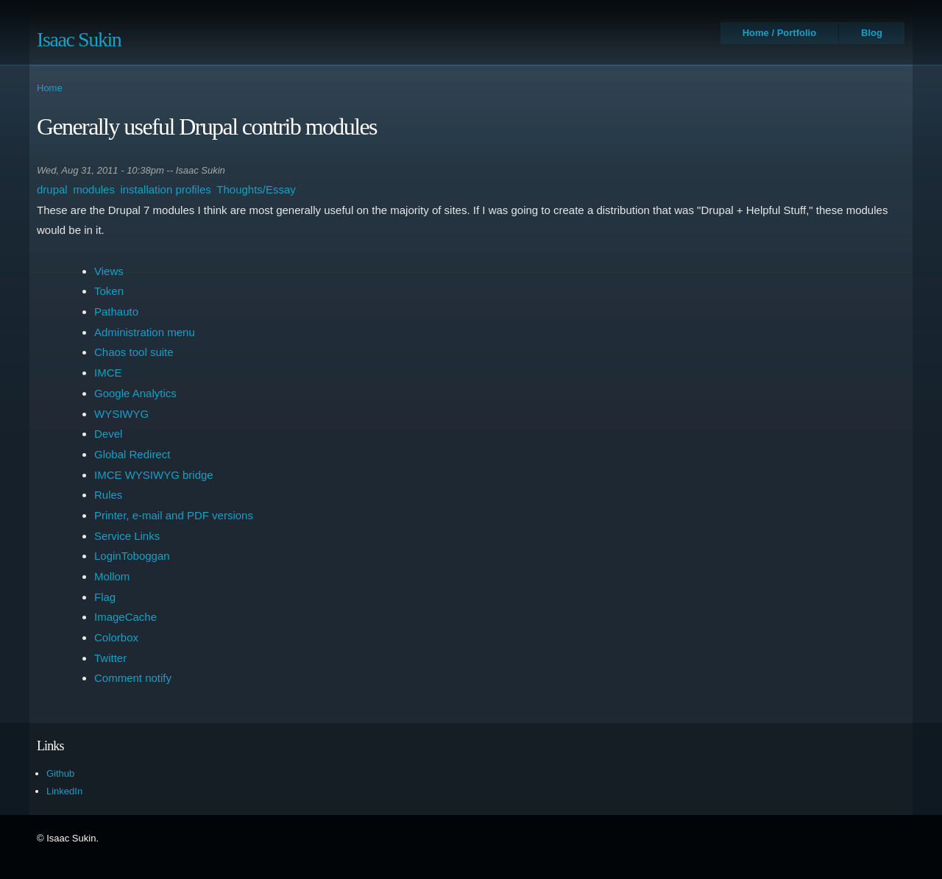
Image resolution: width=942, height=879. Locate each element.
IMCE (108, 372)
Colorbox (116, 637)
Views (109, 271)
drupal (52, 189)
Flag (105, 597)
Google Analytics (135, 393)
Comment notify (132, 678)
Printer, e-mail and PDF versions (173, 515)
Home (50, 87)
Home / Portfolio (779, 32)
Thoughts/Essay (256, 189)
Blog (871, 32)
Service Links (127, 536)
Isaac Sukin (79, 39)
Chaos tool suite (134, 352)
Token (109, 291)
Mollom (112, 576)
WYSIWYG (121, 414)
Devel (108, 433)
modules (94, 189)
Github (60, 773)
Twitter (110, 658)
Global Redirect (132, 454)
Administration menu (144, 332)
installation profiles (165, 189)
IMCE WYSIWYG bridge (153, 475)
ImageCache (125, 617)
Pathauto (116, 311)
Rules (108, 494)
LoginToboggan (132, 555)
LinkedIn (64, 791)
